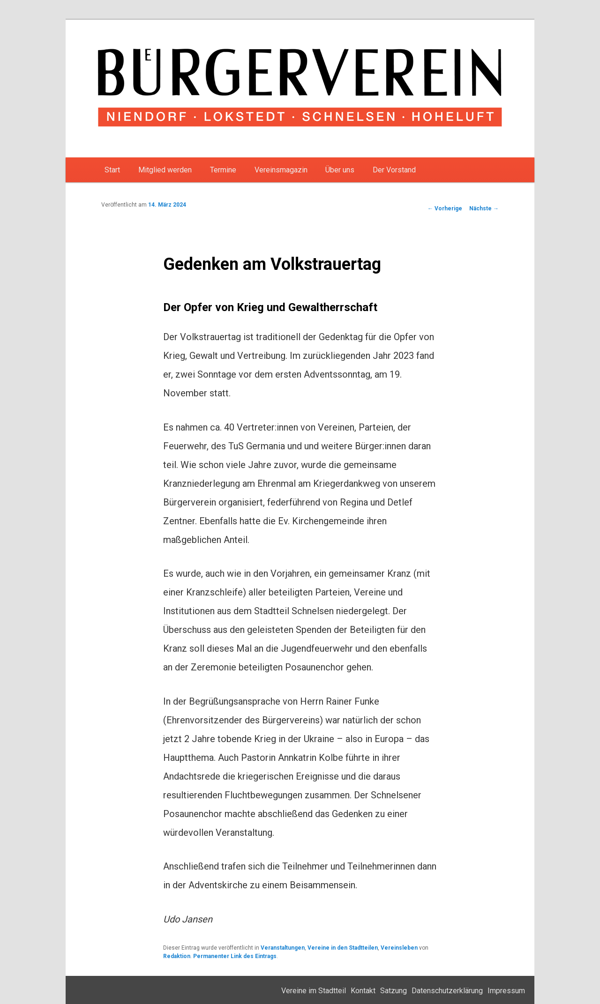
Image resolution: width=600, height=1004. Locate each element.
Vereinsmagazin (281, 169)
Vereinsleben (399, 948)
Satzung (393, 990)
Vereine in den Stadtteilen (343, 948)
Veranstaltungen (283, 948)
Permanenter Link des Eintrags (235, 956)
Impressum (506, 990)
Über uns (339, 169)
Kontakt (363, 990)
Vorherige (445, 208)
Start (112, 169)
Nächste (484, 208)
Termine (223, 169)
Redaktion (176, 956)
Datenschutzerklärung (447, 990)
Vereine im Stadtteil (313, 990)
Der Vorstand (394, 169)
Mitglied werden (165, 169)
